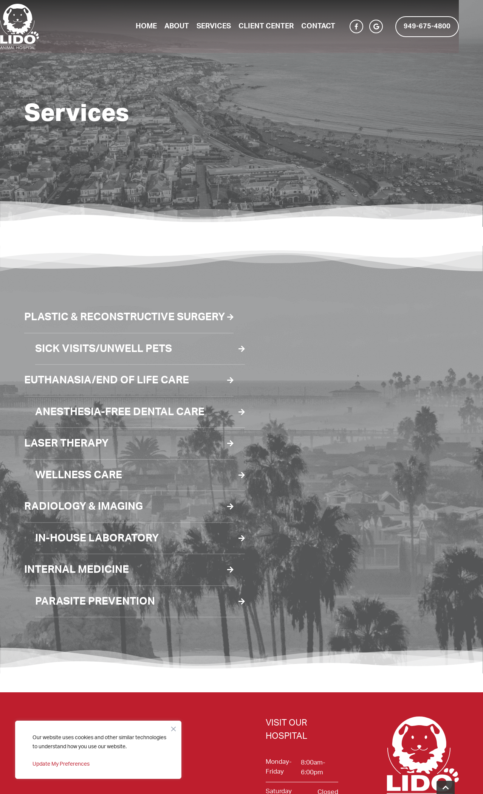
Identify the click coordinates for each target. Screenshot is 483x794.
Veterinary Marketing (320, 778)
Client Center (278, 26)
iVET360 (409, 778)
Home (158, 26)
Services (226, 26)
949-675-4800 (439, 26)
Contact (330, 26)
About (188, 26)
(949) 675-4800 (288, 691)
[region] (98, 750)
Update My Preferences (61, 764)
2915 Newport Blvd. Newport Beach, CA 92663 (294, 710)
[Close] (173, 727)
